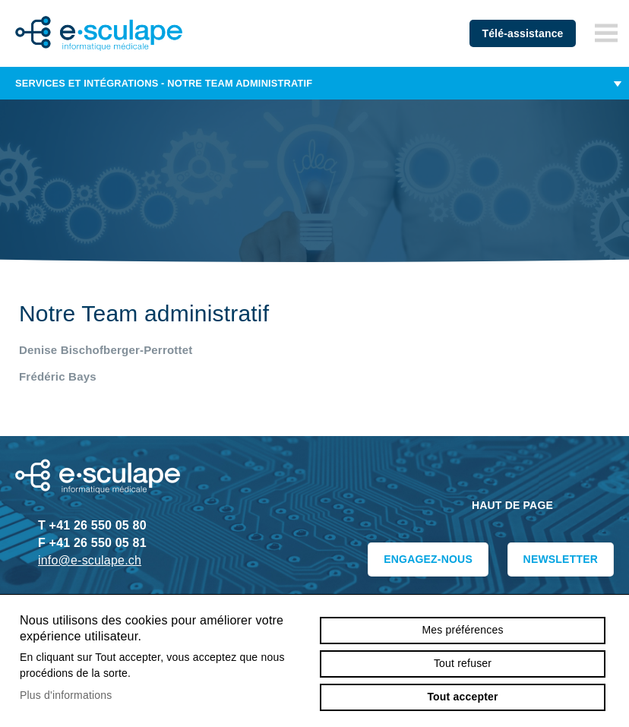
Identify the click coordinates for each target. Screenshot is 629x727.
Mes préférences (462, 630)
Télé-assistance (522, 33)
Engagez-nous (428, 559)
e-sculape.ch (99, 33)
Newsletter (560, 559)
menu (606, 33)
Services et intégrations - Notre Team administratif (314, 83)
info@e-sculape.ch (89, 560)
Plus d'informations (66, 695)
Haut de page (512, 505)
